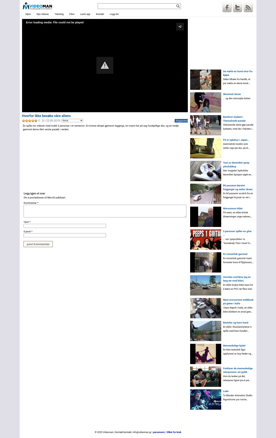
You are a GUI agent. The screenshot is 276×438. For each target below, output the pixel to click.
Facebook (227, 7)
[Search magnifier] (178, 6)
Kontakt (100, 14)
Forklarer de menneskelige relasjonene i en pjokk (238, 370)
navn (27, 221)
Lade (225, 391)
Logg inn (114, 14)
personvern (159, 432)
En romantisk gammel (235, 254)
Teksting (59, 14)
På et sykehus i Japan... (236, 139)
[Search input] (137, 6)
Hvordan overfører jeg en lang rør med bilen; (237, 279)
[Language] (72, 120)
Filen (71, 14)
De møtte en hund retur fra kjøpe (237, 73)
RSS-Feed (248, 7)
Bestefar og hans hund (235, 322)
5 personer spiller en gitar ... (237, 233)
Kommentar (31, 202)
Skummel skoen (232, 94)
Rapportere (182, 120)
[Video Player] (105, 65)
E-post (28, 231)
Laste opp (85, 14)
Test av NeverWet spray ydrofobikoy (236, 164)
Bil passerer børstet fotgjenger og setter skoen (238, 187)
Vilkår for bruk (173, 432)
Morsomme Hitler (233, 208)
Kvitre (237, 7)
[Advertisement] (105, 161)
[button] (104, 65)
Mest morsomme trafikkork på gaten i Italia (238, 301)
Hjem (28, 14)
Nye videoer (43, 14)
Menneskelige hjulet (234, 345)
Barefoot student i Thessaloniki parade (234, 118)
